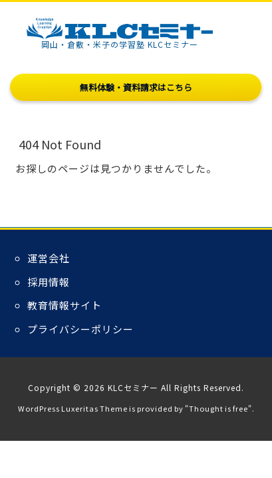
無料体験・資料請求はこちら (136, 87)
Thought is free (218, 408)
